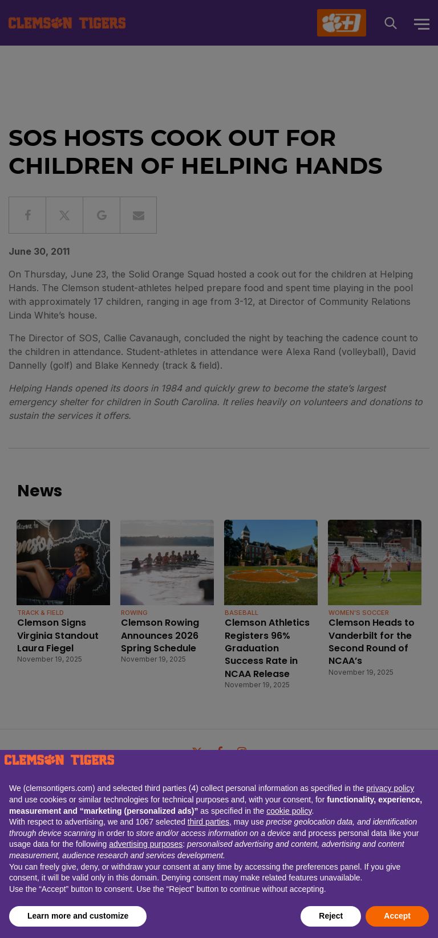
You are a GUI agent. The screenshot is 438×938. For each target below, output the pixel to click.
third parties (208, 821)
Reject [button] (331, 915)
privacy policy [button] (390, 788)
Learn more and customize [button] (77, 915)
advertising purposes (145, 844)
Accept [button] (397, 915)
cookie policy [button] (288, 810)
